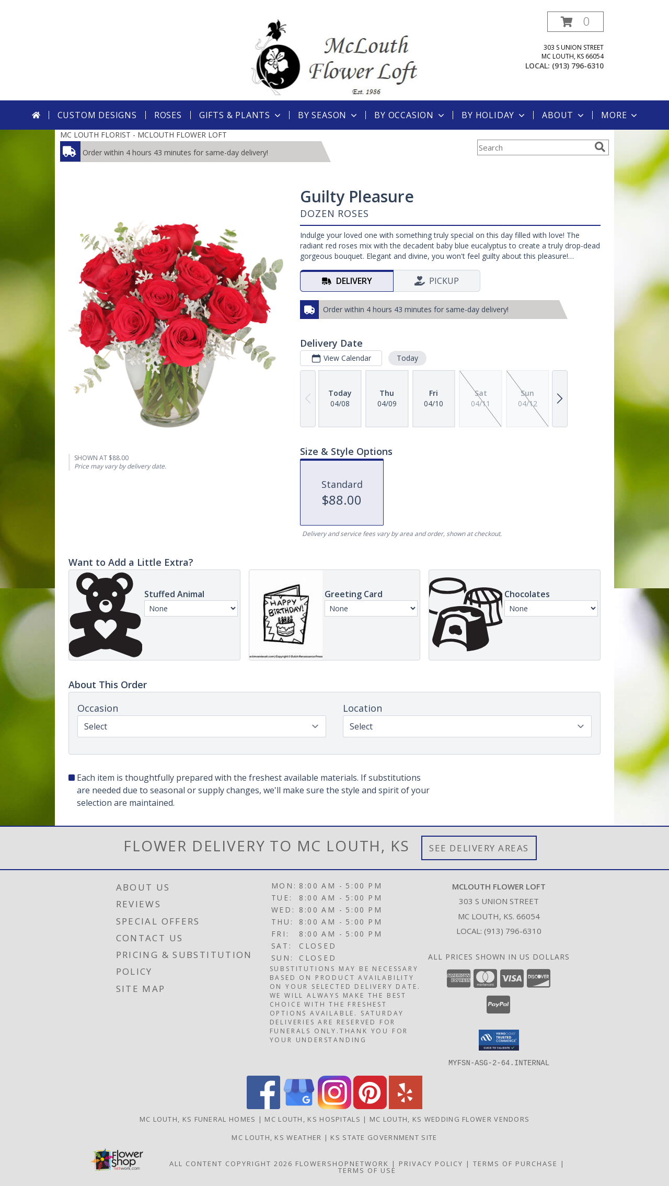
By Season (328, 115)
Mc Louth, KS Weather (276, 1137)
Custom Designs (97, 115)
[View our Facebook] (263, 1106)
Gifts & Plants (241, 115)
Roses (168, 115)
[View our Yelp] (405, 1106)
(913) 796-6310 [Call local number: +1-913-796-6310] (578, 66)
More (620, 115)
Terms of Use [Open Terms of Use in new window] (367, 1169)
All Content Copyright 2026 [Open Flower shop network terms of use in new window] (231, 1163)
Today (407, 358)
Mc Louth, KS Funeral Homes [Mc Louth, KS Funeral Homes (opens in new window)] (198, 1118)
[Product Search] (534, 147)
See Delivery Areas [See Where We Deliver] (479, 848)
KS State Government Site (383, 1137)
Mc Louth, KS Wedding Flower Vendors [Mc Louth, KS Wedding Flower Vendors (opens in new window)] (450, 1118)
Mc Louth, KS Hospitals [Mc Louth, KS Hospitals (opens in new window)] (312, 1118)
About (564, 115)
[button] (575, 22)
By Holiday (494, 115)
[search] (600, 147)
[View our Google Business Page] (299, 1106)
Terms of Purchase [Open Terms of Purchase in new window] (515, 1163)
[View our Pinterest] (370, 1106)
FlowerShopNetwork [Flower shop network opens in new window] (342, 1163)
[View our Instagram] (334, 1106)
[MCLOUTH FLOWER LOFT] (334, 56)
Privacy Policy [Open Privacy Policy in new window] (431, 1163)
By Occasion (410, 115)
